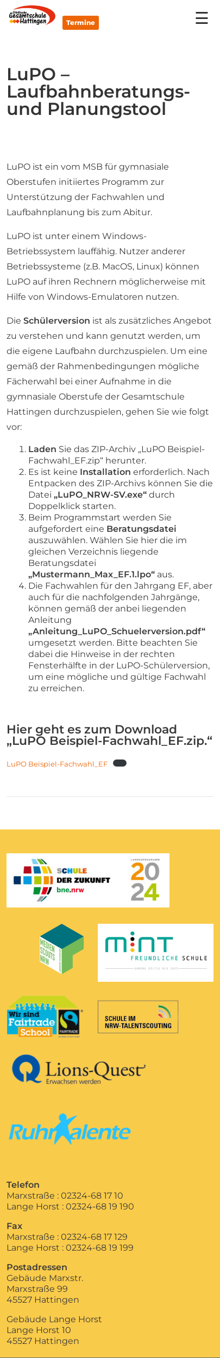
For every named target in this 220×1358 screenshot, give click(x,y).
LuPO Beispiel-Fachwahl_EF (57, 764)
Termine (80, 22)
